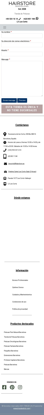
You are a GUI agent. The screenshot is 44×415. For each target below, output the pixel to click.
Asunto (4, 50)
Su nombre (5, 32)
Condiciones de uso (19, 302)
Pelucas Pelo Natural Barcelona (15, 332)
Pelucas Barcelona (10, 365)
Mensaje (4, 59)
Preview (22, 100)
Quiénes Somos (18, 287)
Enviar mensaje (9, 100)
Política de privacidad (20, 309)
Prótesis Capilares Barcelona (14, 360)
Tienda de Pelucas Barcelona (14, 337)
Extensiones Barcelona (12, 355)
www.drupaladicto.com (21, 408)
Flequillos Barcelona (11, 351)
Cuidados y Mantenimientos (22, 295)
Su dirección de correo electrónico (15, 41)
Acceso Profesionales (20, 280)
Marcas (6, 369)
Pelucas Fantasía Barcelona (13, 346)
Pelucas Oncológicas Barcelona (15, 341)
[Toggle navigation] (4, 27)
